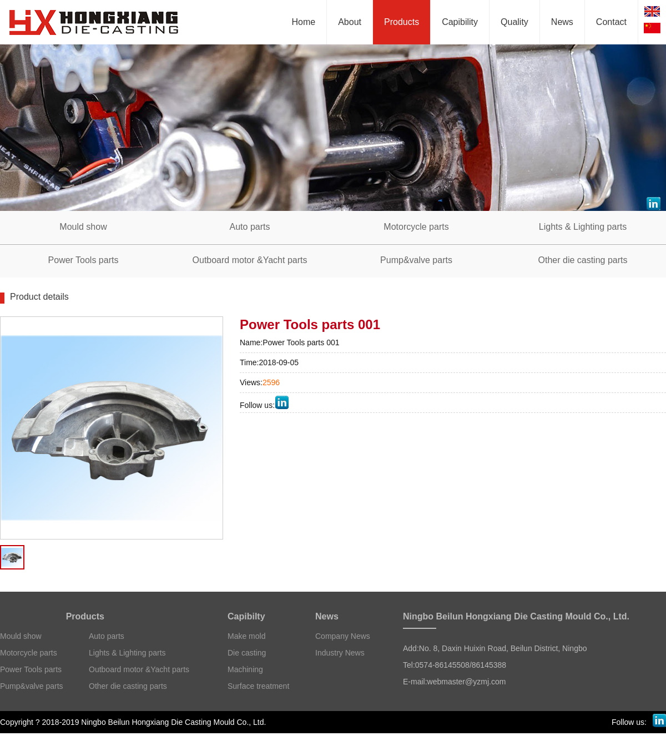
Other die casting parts (128, 686)
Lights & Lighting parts (127, 652)
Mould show (21, 636)
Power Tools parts (31, 669)
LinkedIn (282, 403)
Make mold (246, 636)
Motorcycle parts (28, 652)
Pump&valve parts (31, 686)
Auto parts (106, 636)
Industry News (340, 652)
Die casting (247, 652)
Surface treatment (258, 686)
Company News (342, 636)
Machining (245, 669)
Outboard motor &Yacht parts (139, 669)
